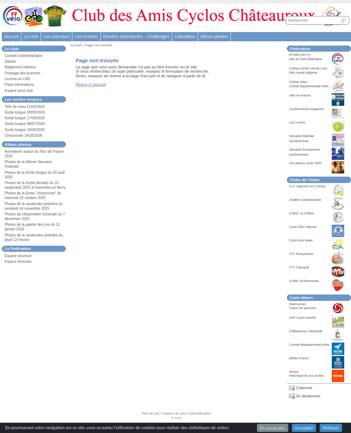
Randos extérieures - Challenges (136, 36)
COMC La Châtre (301, 213)
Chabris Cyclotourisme (305, 200)
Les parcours (56, 36)
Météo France (299, 358)
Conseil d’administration (24, 56)
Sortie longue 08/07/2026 (25, 124)
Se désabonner (308, 396)
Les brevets (86, 36)
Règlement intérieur (20, 67)
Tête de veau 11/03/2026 (25, 107)
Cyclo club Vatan (301, 240)
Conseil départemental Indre (309, 344)
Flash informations (19, 85)
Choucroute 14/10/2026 (23, 135)
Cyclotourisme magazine (306, 109)
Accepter (304, 428)
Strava (293, 372)
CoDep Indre (298, 82)
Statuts (10, 61)
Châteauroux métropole (305, 331)
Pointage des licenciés (22, 73)
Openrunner (297, 304)
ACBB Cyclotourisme (304, 281)
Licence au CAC (18, 79)
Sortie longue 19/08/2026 (25, 130)
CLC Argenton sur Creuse (307, 186)
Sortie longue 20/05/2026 (25, 112)
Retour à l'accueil (91, 84)
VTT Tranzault (299, 267)
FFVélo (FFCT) (299, 55)
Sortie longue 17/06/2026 (25, 118)
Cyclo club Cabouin (302, 227)
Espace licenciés (18, 262)
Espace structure (18, 256)
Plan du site (151, 413)
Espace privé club (19, 91)
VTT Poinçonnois (301, 254)
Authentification (199, 413)
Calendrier (184, 36)
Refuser (330, 428)
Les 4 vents (297, 122)
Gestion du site (173, 413)
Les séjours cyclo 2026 (305, 163)
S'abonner (304, 388)
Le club (31, 36)
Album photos (214, 36)
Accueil (11, 36)
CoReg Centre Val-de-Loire (308, 68)
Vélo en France (300, 95)
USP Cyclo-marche (302, 317)
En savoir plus (272, 428)
